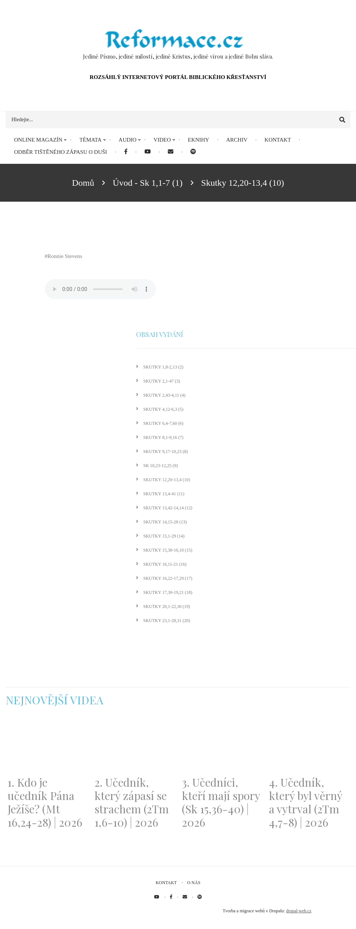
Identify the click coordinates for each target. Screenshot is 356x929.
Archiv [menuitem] (237, 140)
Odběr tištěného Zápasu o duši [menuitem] (60, 152)
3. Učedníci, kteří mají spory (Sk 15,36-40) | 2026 (221, 802)
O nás (193, 882)
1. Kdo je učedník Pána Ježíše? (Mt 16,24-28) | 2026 (44, 802)
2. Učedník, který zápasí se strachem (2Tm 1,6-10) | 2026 (131, 802)
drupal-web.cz (298, 910)
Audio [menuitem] (127, 140)
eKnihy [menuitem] (198, 140)
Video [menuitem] (162, 140)
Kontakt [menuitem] (277, 140)
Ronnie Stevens (64, 256)
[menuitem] (126, 152)
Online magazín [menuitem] (38, 140)
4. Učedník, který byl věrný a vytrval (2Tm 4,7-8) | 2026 (305, 802)
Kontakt (166, 882)
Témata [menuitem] (90, 140)
